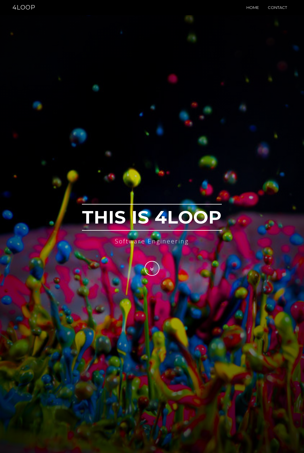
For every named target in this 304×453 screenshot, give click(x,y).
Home (252, 13)
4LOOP (23, 13)
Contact (277, 13)
